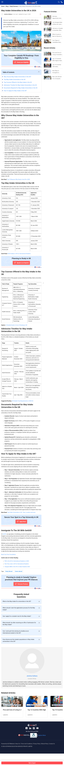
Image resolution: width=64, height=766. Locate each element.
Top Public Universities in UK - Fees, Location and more (21, 512)
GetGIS (4, 534)
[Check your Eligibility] (21, 62)
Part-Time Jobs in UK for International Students (17, 564)
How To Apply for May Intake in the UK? (15, 90)
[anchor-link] (32, 725)
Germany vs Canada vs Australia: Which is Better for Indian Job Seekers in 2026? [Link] (57, 29)
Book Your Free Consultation (8, 554)
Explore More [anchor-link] (42, 735)
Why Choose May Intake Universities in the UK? (17, 76)
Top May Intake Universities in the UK (14, 79)
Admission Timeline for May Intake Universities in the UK (20, 85)
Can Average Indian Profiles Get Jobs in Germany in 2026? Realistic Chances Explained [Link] (57, 23)
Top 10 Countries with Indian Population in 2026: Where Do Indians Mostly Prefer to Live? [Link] (57, 66)
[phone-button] (62, 2)
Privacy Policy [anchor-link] (36, 743)
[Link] (47, 54)
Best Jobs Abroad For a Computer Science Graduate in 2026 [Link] (57, 78)
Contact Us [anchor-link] (52, 743)
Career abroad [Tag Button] (18, 571)
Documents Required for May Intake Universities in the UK (20, 88)
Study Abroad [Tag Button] (8, 571)
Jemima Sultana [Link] (32, 676)
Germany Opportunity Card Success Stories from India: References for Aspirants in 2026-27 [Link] (57, 17)
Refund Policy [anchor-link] (44, 743)
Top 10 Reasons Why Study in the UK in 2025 (18, 179)
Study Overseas (14, 6)
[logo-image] (30, 3)
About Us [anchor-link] (17, 743)
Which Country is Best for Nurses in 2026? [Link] (57, 35)
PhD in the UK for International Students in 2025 (17, 561)
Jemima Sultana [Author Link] (8, 14)
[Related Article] (12, 707)
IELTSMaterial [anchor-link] (10, 743)
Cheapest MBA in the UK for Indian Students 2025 (17, 566)
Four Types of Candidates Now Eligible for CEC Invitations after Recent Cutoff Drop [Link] (57, 41)
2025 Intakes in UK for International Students (19, 253)
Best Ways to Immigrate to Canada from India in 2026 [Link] (57, 72)
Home (2, 6)
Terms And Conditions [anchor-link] (27, 743)
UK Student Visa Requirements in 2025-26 (22, 401)
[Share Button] (40, 14)
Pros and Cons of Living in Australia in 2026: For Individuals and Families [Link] (57, 54)
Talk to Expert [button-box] (32, 763)
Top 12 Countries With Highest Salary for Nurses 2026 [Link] (57, 60)
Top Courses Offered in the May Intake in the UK (18, 82)
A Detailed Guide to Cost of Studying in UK (16, 325)
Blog (7, 6)
